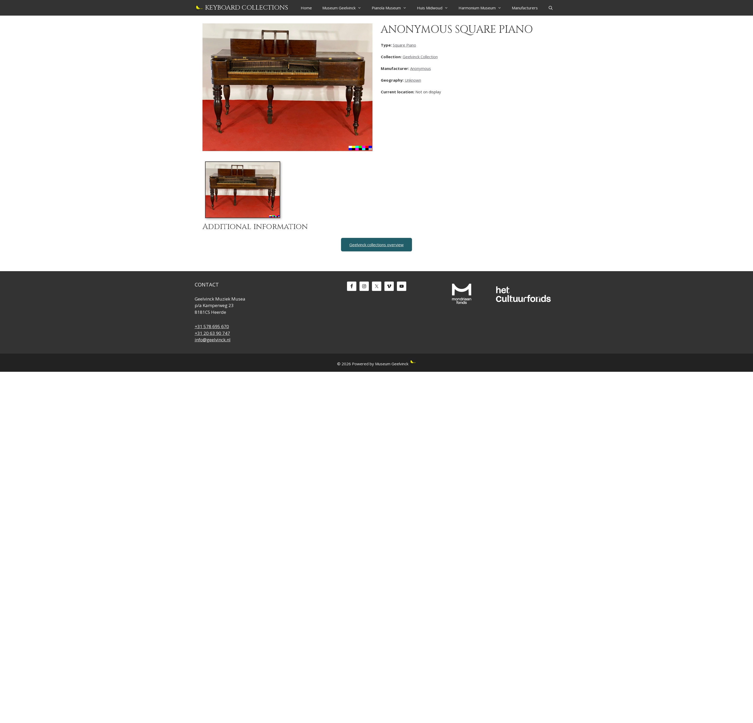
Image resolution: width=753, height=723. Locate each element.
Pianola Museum (392, 8)
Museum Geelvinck (344, 8)
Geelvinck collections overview (376, 244)
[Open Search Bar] (550, 8)
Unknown (413, 80)
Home (306, 7)
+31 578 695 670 (212, 326)
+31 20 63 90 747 (212, 333)
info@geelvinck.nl (213, 340)
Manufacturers (525, 7)
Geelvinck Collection (420, 56)
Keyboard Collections (246, 7)
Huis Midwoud (435, 8)
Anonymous (420, 68)
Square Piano (404, 45)
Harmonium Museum (483, 8)
